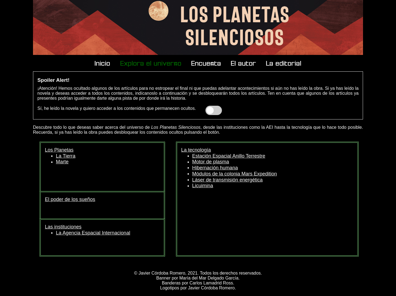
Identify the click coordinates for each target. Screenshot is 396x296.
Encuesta (206, 63)
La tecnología (196, 150)
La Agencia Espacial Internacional (93, 233)
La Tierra (65, 156)
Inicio (102, 63)
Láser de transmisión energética (227, 180)
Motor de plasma (210, 161)
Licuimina (202, 185)
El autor (243, 63)
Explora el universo (151, 63)
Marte (62, 161)
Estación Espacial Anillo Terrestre (228, 156)
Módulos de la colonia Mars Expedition (234, 174)
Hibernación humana (215, 168)
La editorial (283, 63)
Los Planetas (59, 150)
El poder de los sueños (70, 199)
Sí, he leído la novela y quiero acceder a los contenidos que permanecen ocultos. (116, 108)
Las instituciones (63, 227)
